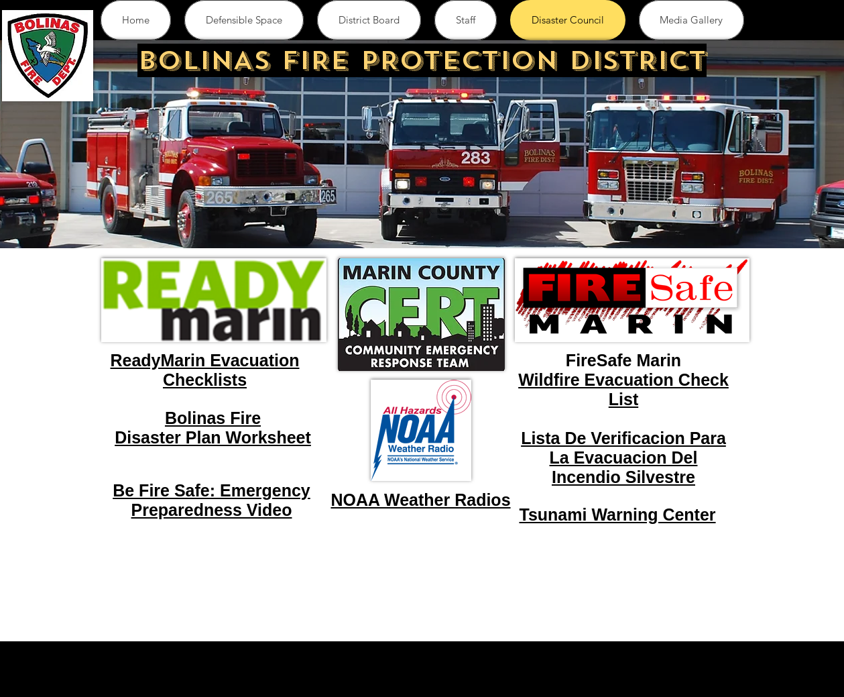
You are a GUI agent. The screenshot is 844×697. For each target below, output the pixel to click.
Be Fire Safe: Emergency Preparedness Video (211, 500)
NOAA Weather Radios (420, 499)
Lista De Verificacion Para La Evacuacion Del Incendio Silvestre (623, 457)
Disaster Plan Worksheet (213, 437)
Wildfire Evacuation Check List (623, 389)
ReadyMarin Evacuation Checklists (204, 370)
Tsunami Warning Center (618, 514)
